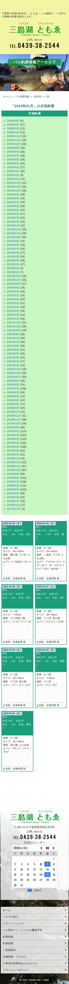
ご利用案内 (9, 950)
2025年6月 (13, 159)
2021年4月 (13, 353)
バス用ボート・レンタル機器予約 (22, 930)
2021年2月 (13, 361)
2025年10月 (14, 143)
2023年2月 (13, 268)
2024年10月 (14, 190)
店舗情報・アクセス (14, 956)
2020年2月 (13, 407)
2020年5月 (13, 396)
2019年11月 (14, 419)
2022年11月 (14, 279)
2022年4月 (13, 307)
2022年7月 (13, 295)
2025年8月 (13, 151)
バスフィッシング (13, 923)
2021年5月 (13, 349)
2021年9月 (13, 334)
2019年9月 (13, 427)
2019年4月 (13, 446)
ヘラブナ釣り (11, 916)
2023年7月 (13, 248)
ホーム (7, 96)
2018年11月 (14, 466)
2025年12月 (14, 136)
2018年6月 (13, 485)
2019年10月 (14, 423)
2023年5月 (13, 256)
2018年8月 (13, 477)
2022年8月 (13, 291)
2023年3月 (13, 264)
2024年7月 (13, 202)
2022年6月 (13, 299)
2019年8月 (13, 431)
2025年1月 (13, 178)
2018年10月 (14, 470)
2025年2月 (13, 175)
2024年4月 (13, 213)
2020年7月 (13, 388)
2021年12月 (14, 322)
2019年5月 (13, 442)
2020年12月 (14, 369)
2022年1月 (13, 318)
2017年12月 (14, 508)
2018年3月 (13, 497)
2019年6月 (13, 438)
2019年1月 (13, 458)
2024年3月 (13, 217)
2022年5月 (13, 303)
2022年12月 (14, 275)
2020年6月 (13, 392)
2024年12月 (14, 182)
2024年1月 (13, 225)
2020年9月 (13, 380)
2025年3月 (13, 171)
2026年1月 (13, 132)
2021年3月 (13, 357)
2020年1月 (13, 411)
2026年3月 (13, 124)
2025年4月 (13, 167)
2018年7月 (13, 481)
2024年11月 (14, 186)
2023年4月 (13, 260)
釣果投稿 (8, 943)
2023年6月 (13, 252)
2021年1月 (13, 365)
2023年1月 (13, 272)
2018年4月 (13, 493)
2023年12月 (14, 229)
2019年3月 (13, 450)
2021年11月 (14, 326)
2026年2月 (13, 128)
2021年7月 (13, 341)
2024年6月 (13, 206)
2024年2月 (13, 221)
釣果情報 (8, 936)
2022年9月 (13, 287)
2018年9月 (13, 473)
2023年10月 (14, 237)
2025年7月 (13, 155)
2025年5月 (13, 163)
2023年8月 (13, 244)
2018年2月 (13, 501)
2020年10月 (14, 376)
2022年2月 (13, 314)
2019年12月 (14, 415)
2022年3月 (13, 310)
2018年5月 (13, 489)
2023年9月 (13, 241)
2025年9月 (13, 147)
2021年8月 (13, 338)
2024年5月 (13, 209)
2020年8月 (13, 384)
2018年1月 (13, 504)
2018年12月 (14, 462)
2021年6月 (13, 345)
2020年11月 (14, 372)
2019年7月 (13, 435)
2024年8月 (13, 198)
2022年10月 (14, 283)
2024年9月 (13, 194)
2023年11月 (14, 233)
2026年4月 (13, 120)
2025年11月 (14, 140)
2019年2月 (13, 454)
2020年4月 (13, 400)
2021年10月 (14, 330)
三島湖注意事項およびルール (20, 963)
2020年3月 (13, 404)
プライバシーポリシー (16, 969)
